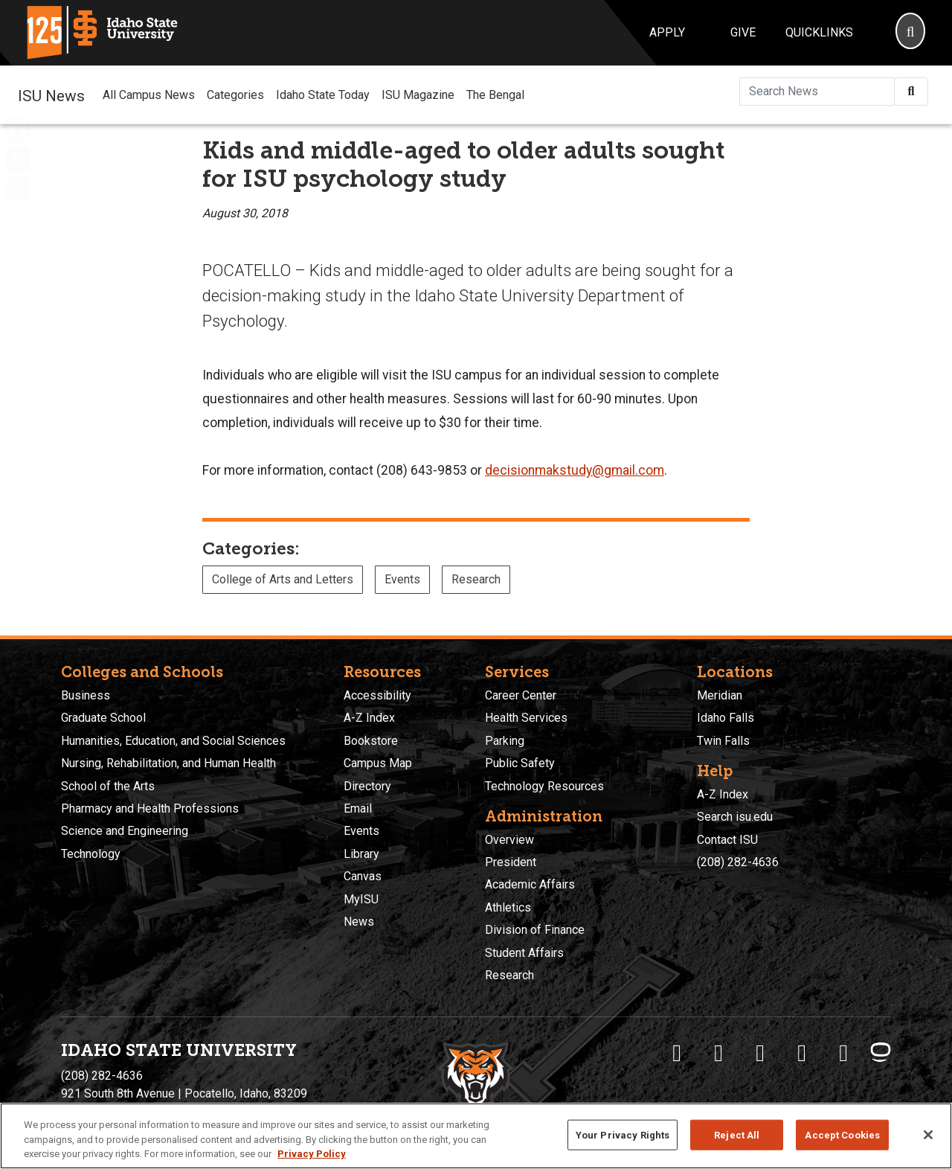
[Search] (910, 33)
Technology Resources (544, 786)
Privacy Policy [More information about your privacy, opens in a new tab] (311, 1153)
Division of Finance (535, 930)
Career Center (520, 695)
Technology (90, 854)
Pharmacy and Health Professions (150, 808)
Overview (509, 840)
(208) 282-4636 (738, 862)
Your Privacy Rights (622, 1134)
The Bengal (495, 95)
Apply (667, 32)
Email (358, 808)
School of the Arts (108, 786)
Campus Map (378, 763)
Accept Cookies (842, 1134)
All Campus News (149, 95)
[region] (476, 1136)
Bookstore (371, 741)
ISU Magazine (418, 95)
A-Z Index (369, 718)
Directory (367, 786)
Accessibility (377, 695)
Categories (235, 95)
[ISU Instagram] (760, 1053)
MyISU (361, 899)
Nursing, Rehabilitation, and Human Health (168, 763)
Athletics (508, 907)
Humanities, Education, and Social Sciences (173, 741)
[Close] (928, 1134)
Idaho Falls (725, 718)
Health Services (526, 718)
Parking (504, 741)
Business (85, 695)
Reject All (736, 1134)
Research (476, 579)
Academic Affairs (530, 884)
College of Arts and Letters (282, 579)
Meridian (719, 695)
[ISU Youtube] (802, 1053)
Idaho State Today (323, 95)
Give (743, 32)
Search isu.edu (735, 817)
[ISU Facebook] (677, 1053)
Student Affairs (524, 953)
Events (402, 579)
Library (361, 854)
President (510, 862)
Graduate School (103, 718)
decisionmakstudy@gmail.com (574, 470)
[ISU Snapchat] (843, 1053)
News (359, 922)
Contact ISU (727, 840)
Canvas (363, 876)
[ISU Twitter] (718, 1053)
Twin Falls (723, 741)
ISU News (51, 94)
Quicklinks (819, 32)
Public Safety (520, 763)
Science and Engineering (124, 831)
